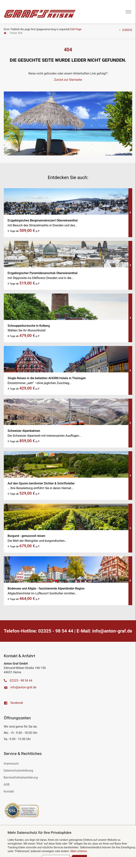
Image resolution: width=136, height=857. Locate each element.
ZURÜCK (125, 30)
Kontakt (9, 791)
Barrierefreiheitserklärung (21, 777)
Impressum (11, 763)
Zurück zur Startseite (68, 79)
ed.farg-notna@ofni (112, 631)
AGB (6, 784)
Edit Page (75, 29)
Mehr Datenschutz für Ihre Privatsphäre (39, 832)
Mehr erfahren (78, 851)
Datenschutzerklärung (18, 770)
